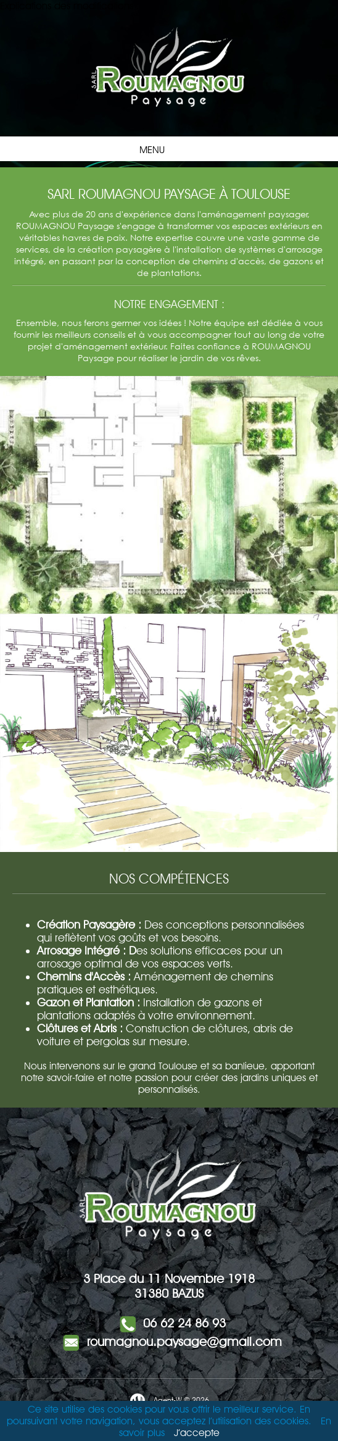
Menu (165, 149)
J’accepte (197, 1433)
